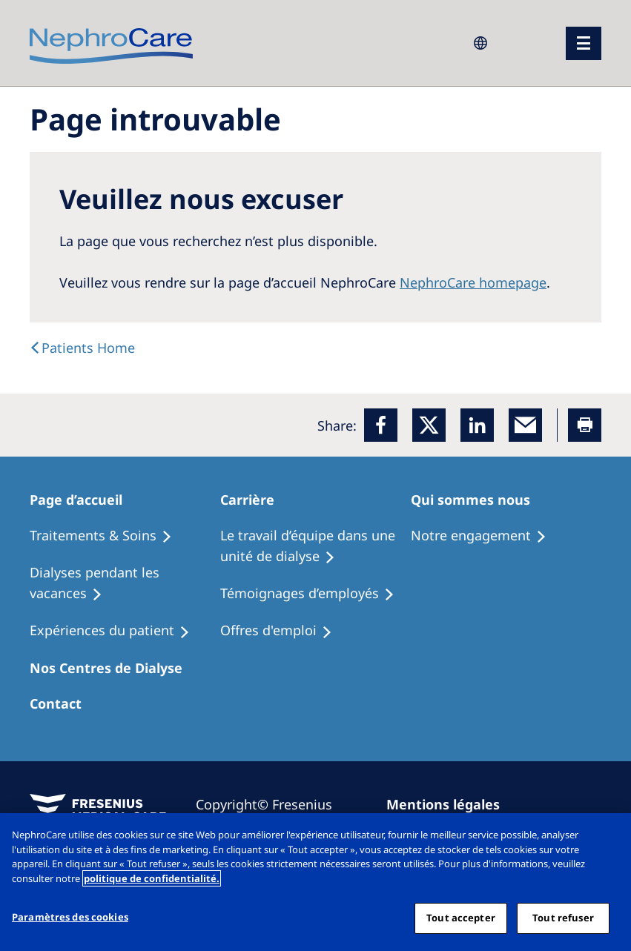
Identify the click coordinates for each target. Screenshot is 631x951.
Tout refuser (563, 917)
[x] (429, 425)
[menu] (583, 43)
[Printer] (584, 425)
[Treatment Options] (107, 536)
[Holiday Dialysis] (116, 631)
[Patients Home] (84, 499)
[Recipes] (125, 583)
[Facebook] (380, 425)
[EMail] (525, 425)
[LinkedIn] (477, 425)
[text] (82, 347)
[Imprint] (449, 804)
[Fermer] (607, 837)
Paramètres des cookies (70, 917)
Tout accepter (460, 917)
